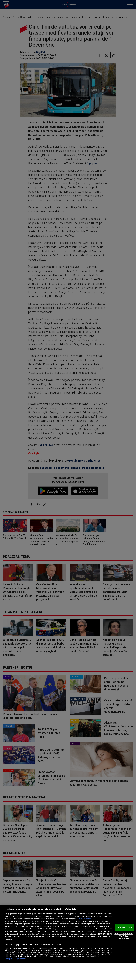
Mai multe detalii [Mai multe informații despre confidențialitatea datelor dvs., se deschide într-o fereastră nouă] (84, 919)
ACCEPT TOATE (124, 927)
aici (34, 931)
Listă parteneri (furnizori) (15, 959)
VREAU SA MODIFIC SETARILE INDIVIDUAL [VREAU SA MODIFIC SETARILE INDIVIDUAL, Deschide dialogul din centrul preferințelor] (123, 935)
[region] (68, 934)
